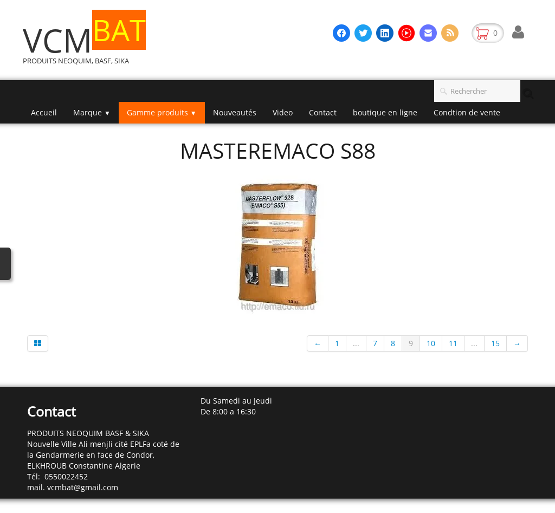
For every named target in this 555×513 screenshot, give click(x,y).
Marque (92, 112)
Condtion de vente (467, 112)
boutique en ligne (385, 112)
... (356, 343)
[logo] (88, 45)
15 (495, 343)
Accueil (44, 112)
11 (453, 343)
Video (283, 112)
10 (431, 343)
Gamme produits (162, 112)
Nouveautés (234, 112)
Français (508, 376)
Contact (323, 112)
